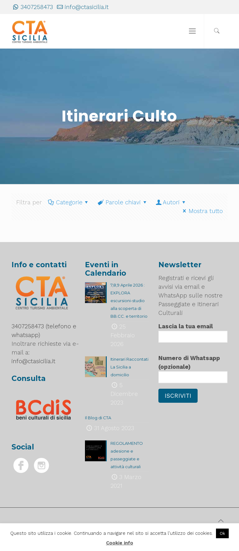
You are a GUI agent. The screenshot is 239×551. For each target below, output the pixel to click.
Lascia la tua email (192, 333)
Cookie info (119, 543)
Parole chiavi (122, 202)
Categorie (69, 202)
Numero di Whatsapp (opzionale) (192, 368)
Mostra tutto (201, 211)
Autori (171, 202)
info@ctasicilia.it (87, 7)
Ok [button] (222, 533)
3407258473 (37, 7)
